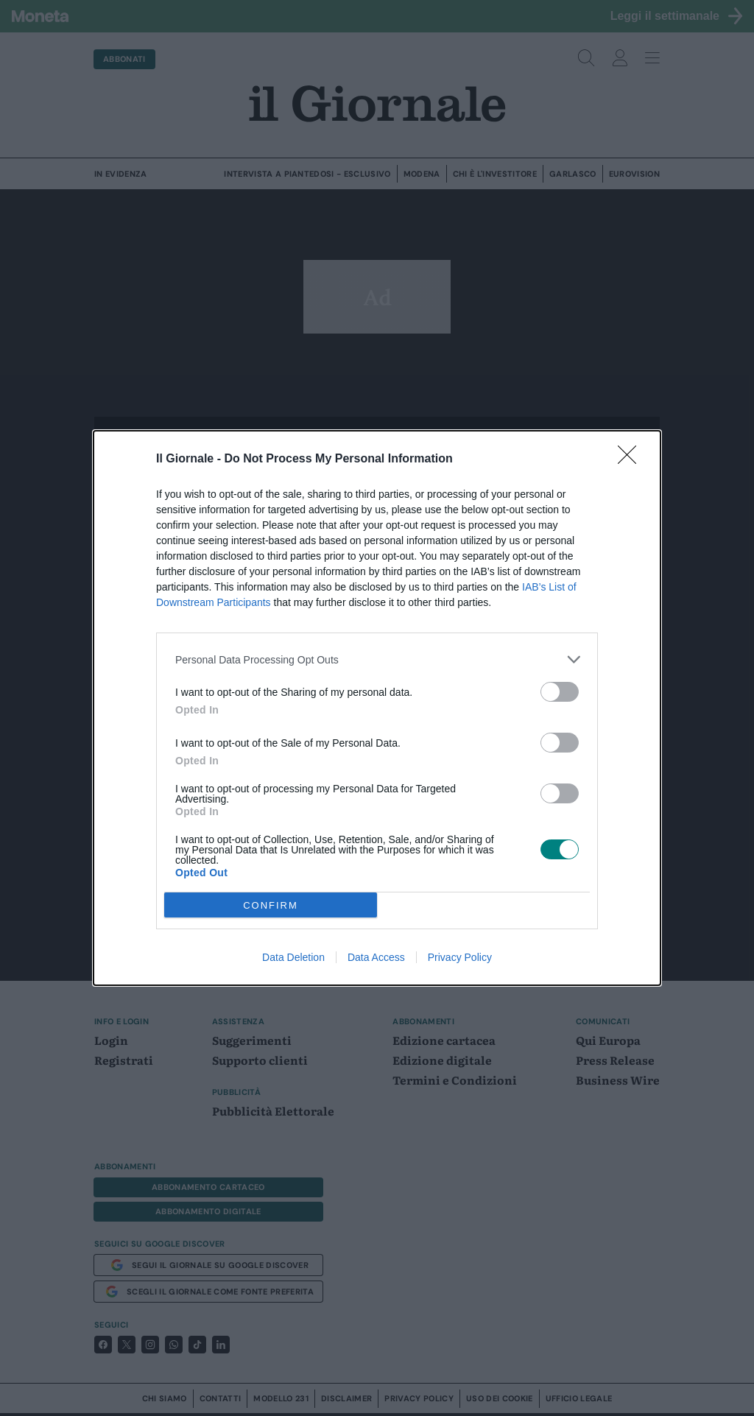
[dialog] (377, 708)
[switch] (559, 692)
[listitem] (377, 659)
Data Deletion (293, 957)
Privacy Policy (460, 957)
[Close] (632, 459)
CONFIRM (270, 905)
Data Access (376, 957)
